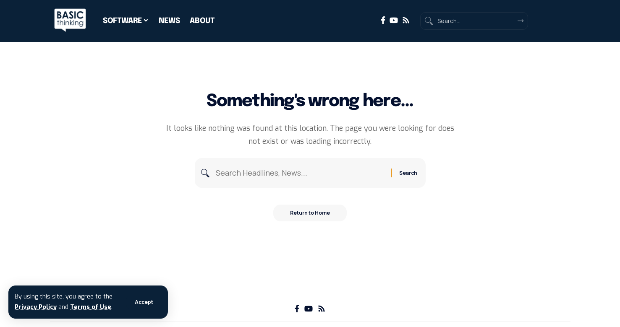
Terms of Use (90, 307)
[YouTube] (393, 20)
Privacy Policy (36, 307)
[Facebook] (383, 20)
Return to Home (310, 212)
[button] (144, 302)
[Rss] (406, 20)
